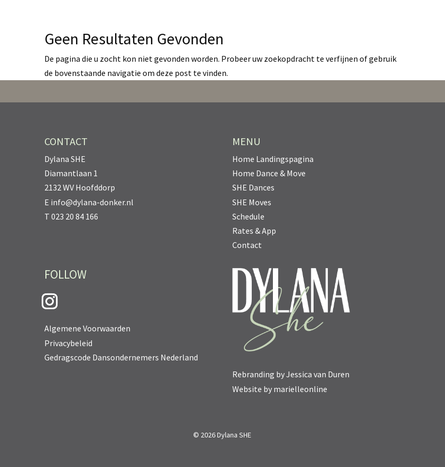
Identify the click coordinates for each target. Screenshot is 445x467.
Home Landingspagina (273, 159)
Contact (247, 245)
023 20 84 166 (74, 216)
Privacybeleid (68, 343)
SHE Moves (251, 202)
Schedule (248, 216)
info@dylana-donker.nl (92, 202)
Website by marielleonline (279, 389)
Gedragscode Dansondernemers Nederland (121, 357)
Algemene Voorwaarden (87, 328)
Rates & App (254, 230)
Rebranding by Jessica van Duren (290, 374)
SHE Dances (253, 187)
